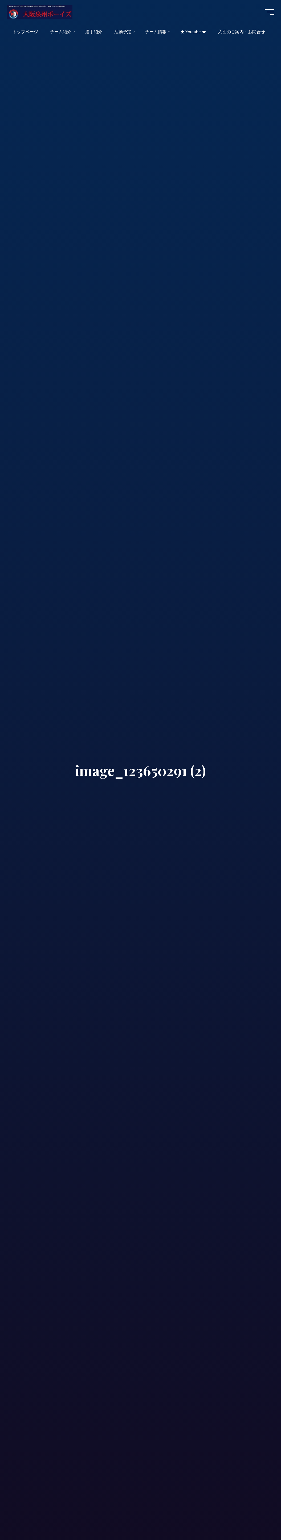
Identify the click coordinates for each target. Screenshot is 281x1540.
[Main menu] (267, 12)
